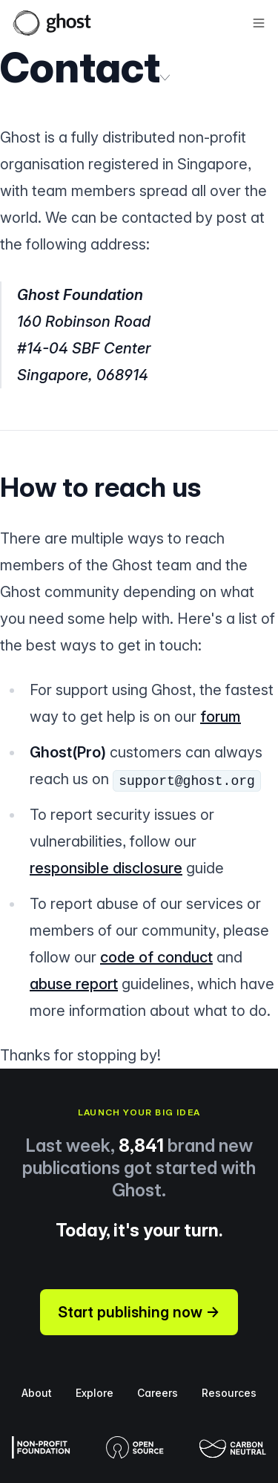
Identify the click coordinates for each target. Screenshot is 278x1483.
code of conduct (156, 957)
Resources (229, 1392)
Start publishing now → (139, 1312)
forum (220, 717)
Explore (94, 1392)
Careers (157, 1392)
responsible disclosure (106, 868)
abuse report (74, 984)
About (36, 1392)
